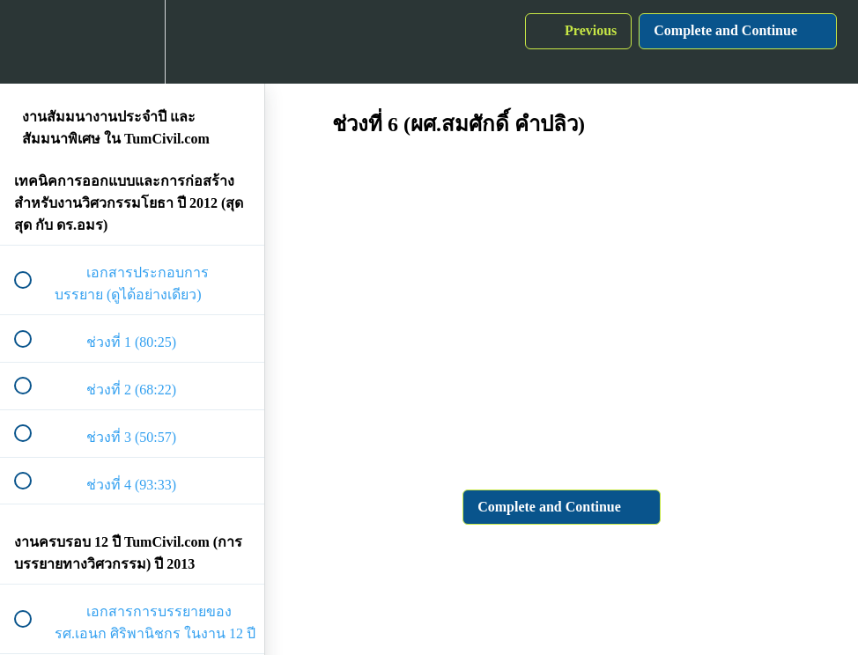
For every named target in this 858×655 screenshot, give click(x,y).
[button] (32, 42)
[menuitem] (132, 42)
